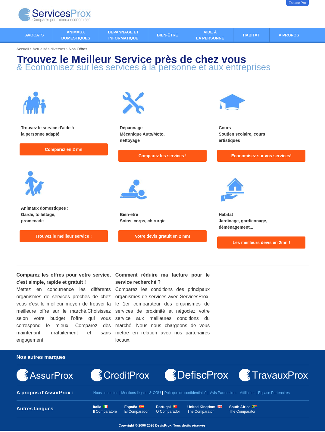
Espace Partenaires (274, 393)
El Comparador (136, 411)
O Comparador (168, 411)
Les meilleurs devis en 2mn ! (261, 242)
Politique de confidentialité (185, 393)
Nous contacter (105, 393)
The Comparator (200, 411)
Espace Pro (297, 3)
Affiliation (247, 393)
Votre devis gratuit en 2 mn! (162, 236)
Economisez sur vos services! (261, 155)
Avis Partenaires (223, 393)
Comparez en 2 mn (63, 149)
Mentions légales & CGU (141, 393)
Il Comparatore (105, 411)
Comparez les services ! (163, 155)
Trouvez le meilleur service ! (64, 236)
